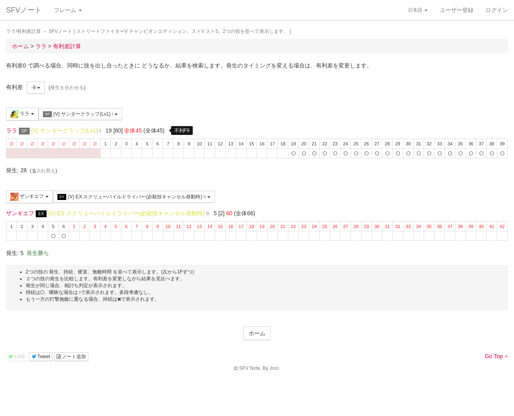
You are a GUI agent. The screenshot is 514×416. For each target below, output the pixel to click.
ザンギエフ (29, 197)
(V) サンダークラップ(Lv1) (80, 114)
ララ (22, 114)
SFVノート (24, 10)
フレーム (68, 10)
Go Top (496, 356)
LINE (16, 356)
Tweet (41, 356)
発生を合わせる (67, 87)
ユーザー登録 (456, 10)
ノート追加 (71, 356)
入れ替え (43, 170)
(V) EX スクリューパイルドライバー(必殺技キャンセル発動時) (133, 197)
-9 (35, 87)
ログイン (496, 10)
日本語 (418, 10)
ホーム (257, 333)
